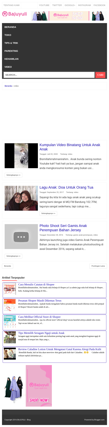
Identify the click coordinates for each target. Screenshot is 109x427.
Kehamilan (11, 59)
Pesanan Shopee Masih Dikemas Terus (39, 300)
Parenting (11, 51)
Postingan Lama (98, 266)
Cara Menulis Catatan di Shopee (36, 284)
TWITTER (57, 5)
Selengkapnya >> (13, 175)
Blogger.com (99, 420)
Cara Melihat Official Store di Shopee (39, 316)
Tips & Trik (11, 43)
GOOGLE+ (70, 5)
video (70, 154)
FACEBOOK (100, 5)
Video (8, 67)
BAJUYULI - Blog (24, 420)
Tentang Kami (11, 5)
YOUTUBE (44, 5)
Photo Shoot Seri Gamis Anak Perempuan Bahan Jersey (64, 228)
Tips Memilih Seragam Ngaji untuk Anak (41, 333)
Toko (7, 35)
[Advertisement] (54, 115)
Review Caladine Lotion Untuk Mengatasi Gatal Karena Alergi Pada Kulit (59, 349)
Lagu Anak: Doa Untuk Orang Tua (67, 187)
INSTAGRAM (84, 5)
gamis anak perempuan (82, 235)
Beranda (10, 27)
